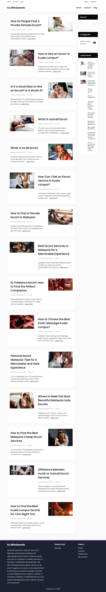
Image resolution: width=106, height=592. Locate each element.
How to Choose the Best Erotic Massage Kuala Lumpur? (54, 323)
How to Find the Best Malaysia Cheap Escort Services (26, 437)
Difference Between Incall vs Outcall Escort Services (53, 473)
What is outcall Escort (53, 119)
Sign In (86, 2)
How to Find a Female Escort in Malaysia (25, 215)
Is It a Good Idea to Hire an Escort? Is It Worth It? (27, 88)
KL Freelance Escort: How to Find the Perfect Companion (27, 286)
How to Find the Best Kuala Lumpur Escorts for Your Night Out (26, 510)
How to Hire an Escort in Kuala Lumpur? (54, 56)
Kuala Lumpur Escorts (18, 29)
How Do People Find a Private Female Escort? (26, 23)
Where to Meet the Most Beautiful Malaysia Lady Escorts (54, 400)
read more (31, 39)
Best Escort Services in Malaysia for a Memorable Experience (54, 250)
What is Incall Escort (24, 148)
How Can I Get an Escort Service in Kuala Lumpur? (54, 181)
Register (93, 2)
